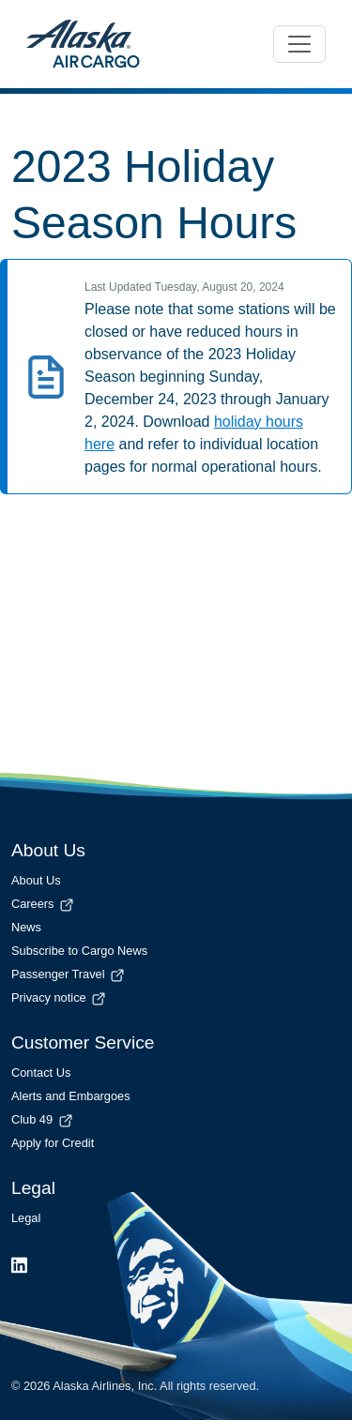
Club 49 (43, 1119)
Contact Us (40, 1072)
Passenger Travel (69, 974)
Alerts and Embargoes (70, 1096)
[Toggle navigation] (299, 44)
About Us (36, 880)
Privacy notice (59, 997)
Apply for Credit (52, 1143)
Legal (25, 1218)
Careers (43, 904)
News (26, 927)
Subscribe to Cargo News (79, 951)
